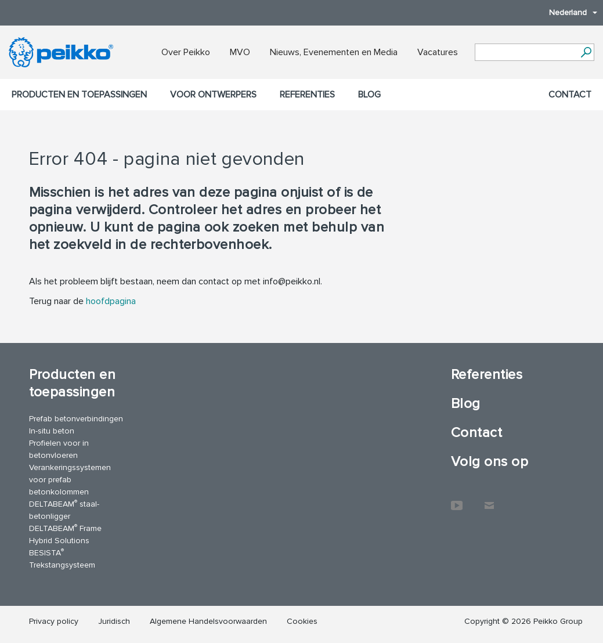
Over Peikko (185, 52)
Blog (369, 94)
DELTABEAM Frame (65, 527)
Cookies (302, 621)
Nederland (567, 12)
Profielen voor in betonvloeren (59, 449)
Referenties (307, 94)
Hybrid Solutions (59, 541)
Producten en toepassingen (79, 94)
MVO (240, 52)
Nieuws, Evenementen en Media (334, 52)
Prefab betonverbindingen (76, 419)
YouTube (457, 499)
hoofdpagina (111, 301)
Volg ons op (489, 461)
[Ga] (586, 52)
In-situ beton (51, 431)
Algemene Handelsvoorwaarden (208, 621)
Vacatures (437, 52)
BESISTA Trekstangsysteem (62, 558)
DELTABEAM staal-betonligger (64, 509)
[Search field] (525, 53)
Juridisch (114, 621)
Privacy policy (53, 621)
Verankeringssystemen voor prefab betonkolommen (70, 480)
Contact (569, 94)
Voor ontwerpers (213, 94)
